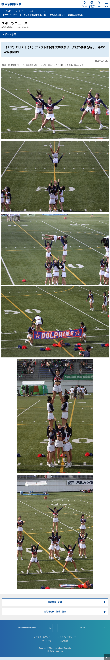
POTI (82, 628)
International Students (27, 628)
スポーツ (20, 11)
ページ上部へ (107, 657)
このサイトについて (42, 637)
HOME (8, 11)
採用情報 (64, 641)
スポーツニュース (37, 11)
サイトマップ (47, 641)
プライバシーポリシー (67, 637)
